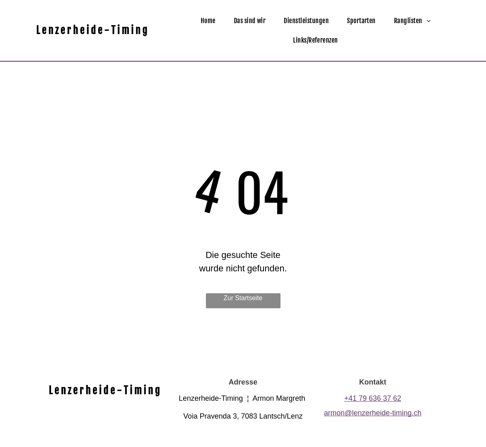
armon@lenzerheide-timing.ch (372, 413)
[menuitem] (211, 20)
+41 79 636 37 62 (372, 398)
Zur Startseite (242, 297)
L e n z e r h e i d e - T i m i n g (91, 30)
